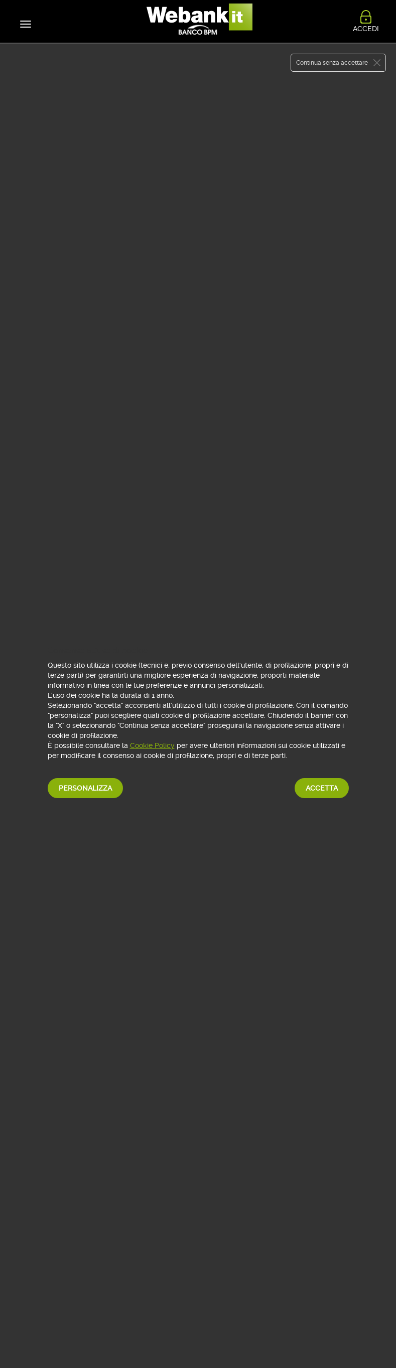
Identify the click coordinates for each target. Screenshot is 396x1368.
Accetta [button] (322, 788)
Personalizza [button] (85, 788)
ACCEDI (366, 26)
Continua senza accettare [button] (332, 62)
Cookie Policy (152, 745)
